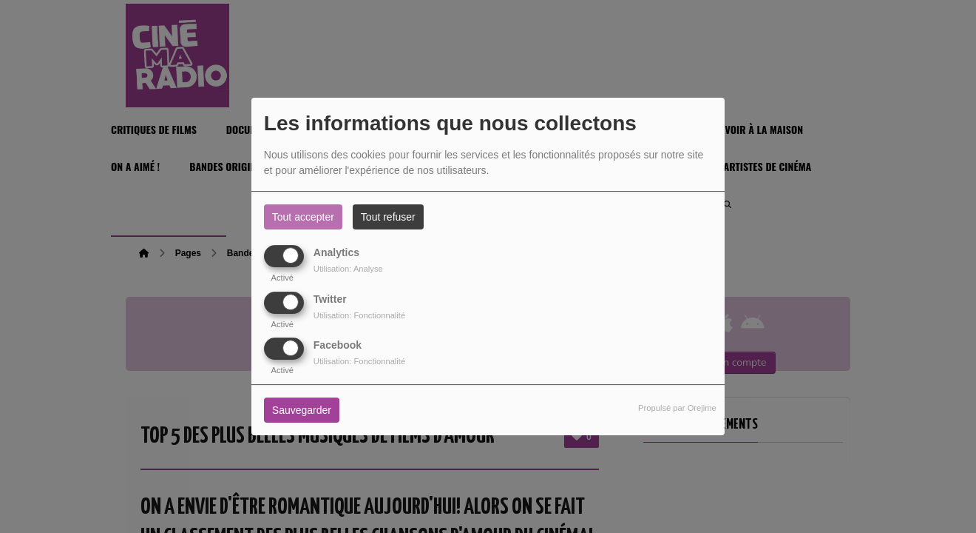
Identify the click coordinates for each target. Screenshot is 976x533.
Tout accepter (303, 217)
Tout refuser (388, 217)
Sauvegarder (301, 410)
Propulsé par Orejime (677, 407)
